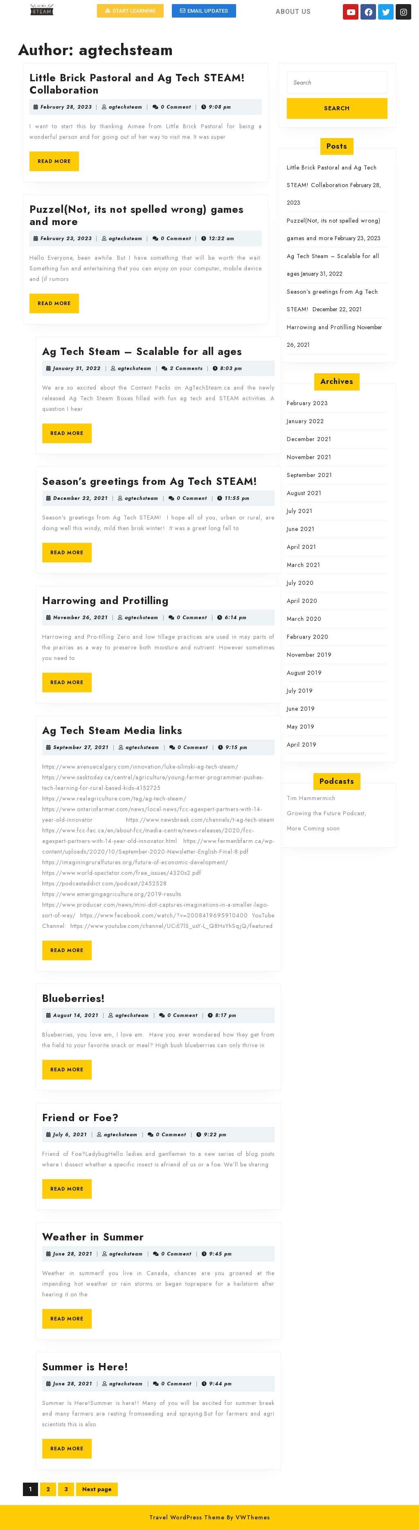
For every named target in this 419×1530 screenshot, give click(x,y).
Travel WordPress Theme (187, 1517)
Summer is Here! (273, 1366)
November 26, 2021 (268, 617)
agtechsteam (195, 107)
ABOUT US (293, 12)
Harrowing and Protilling (293, 600)
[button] (130, 11)
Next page (97, 1489)
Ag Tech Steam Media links (299, 730)
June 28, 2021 (260, 1254)
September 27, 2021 (268, 747)
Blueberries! (261, 998)
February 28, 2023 (135, 107)
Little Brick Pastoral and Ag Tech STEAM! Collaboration (207, 83)
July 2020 (300, 583)
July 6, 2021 (257, 1134)
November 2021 (309, 457)
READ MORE (128, 158)
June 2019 (301, 709)
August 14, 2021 (263, 1015)
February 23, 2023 (135, 238)
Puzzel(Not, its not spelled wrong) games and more (206, 215)
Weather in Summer (280, 1236)
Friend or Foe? (268, 1117)
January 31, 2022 (264, 368)
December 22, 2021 (268, 498)
